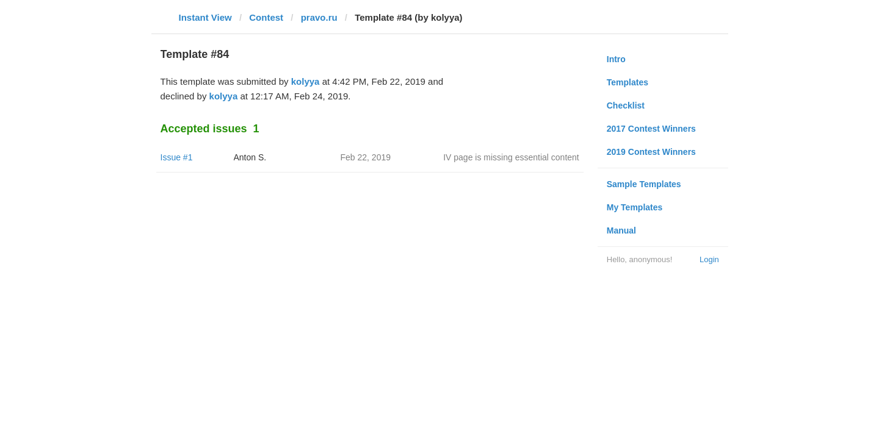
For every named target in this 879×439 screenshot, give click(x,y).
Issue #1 (177, 157)
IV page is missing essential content (511, 157)
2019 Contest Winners (651, 152)
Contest (266, 17)
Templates (627, 82)
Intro (616, 59)
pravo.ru (319, 17)
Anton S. (250, 157)
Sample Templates (644, 184)
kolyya (305, 81)
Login (709, 259)
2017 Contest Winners (651, 129)
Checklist (626, 105)
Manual (621, 230)
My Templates (635, 207)
